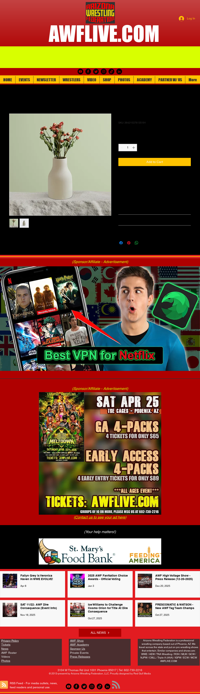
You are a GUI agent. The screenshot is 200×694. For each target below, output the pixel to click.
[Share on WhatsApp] (136, 242)
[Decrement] (121, 147)
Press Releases (80, 656)
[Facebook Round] (88, 71)
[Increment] (134, 147)
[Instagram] (104, 71)
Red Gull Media (142, 673)
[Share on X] (144, 242)
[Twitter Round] (96, 71)
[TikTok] (111, 71)
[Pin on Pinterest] (128, 242)
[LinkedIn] (119, 71)
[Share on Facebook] (121, 242)
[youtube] (80, 71)
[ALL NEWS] (100, 633)
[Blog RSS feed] (4, 685)
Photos (5, 660)
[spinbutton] (127, 147)
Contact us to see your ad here (100, 517)
